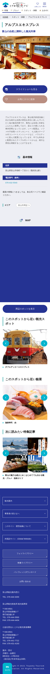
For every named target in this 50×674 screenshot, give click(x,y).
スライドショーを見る (26, 89)
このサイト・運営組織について (18, 526)
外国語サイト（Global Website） (19, 539)
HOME (5, 17)
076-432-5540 (11, 183)
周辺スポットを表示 (25, 309)
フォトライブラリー (25, 553)
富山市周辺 (22, 205)
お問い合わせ (25, 581)
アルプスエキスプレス (37, 17)
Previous (4, 53)
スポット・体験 (18, 17)
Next (45, 53)
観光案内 (8, 501)
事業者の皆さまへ (12, 513)
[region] (25, 11)
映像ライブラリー (25, 563)
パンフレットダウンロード (25, 572)
